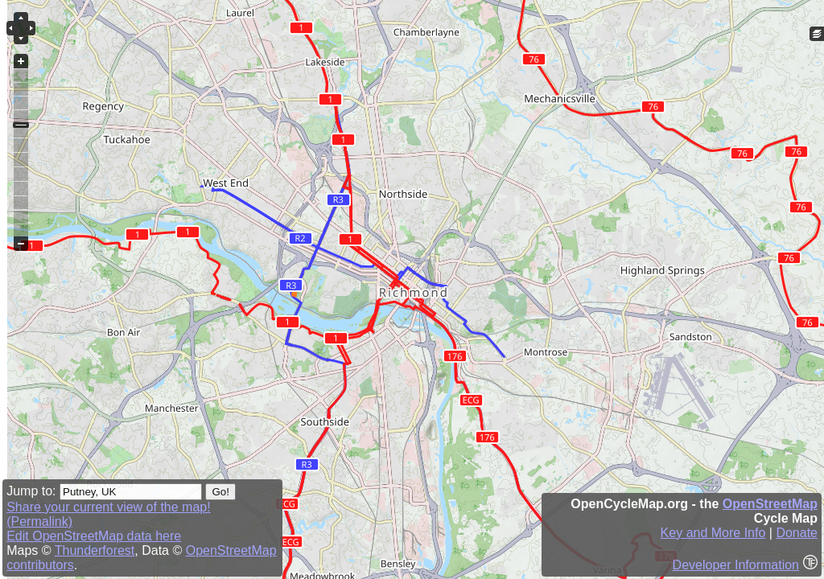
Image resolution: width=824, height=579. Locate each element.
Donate (797, 533)
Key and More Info (713, 533)
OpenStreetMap (770, 504)
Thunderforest (95, 550)
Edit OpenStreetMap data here (93, 536)
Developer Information (736, 565)
